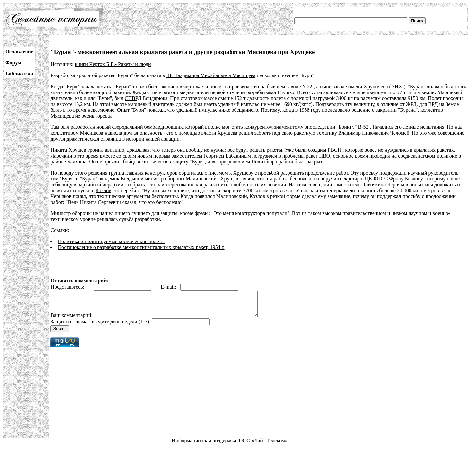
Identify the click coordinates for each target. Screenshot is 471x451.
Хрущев (229, 178)
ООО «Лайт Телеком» (263, 445)
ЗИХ (396, 86)
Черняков (397, 184)
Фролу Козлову (406, 178)
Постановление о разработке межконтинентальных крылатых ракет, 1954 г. (141, 247)
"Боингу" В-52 (353, 127)
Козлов (103, 190)
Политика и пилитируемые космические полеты (111, 241)
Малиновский (201, 178)
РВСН (334, 150)
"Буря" (71, 86)
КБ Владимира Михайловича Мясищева (210, 75)
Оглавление (19, 51)
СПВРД (133, 98)
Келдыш (130, 178)
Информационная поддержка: (205, 445)
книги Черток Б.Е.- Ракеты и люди (113, 64)
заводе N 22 (299, 86)
